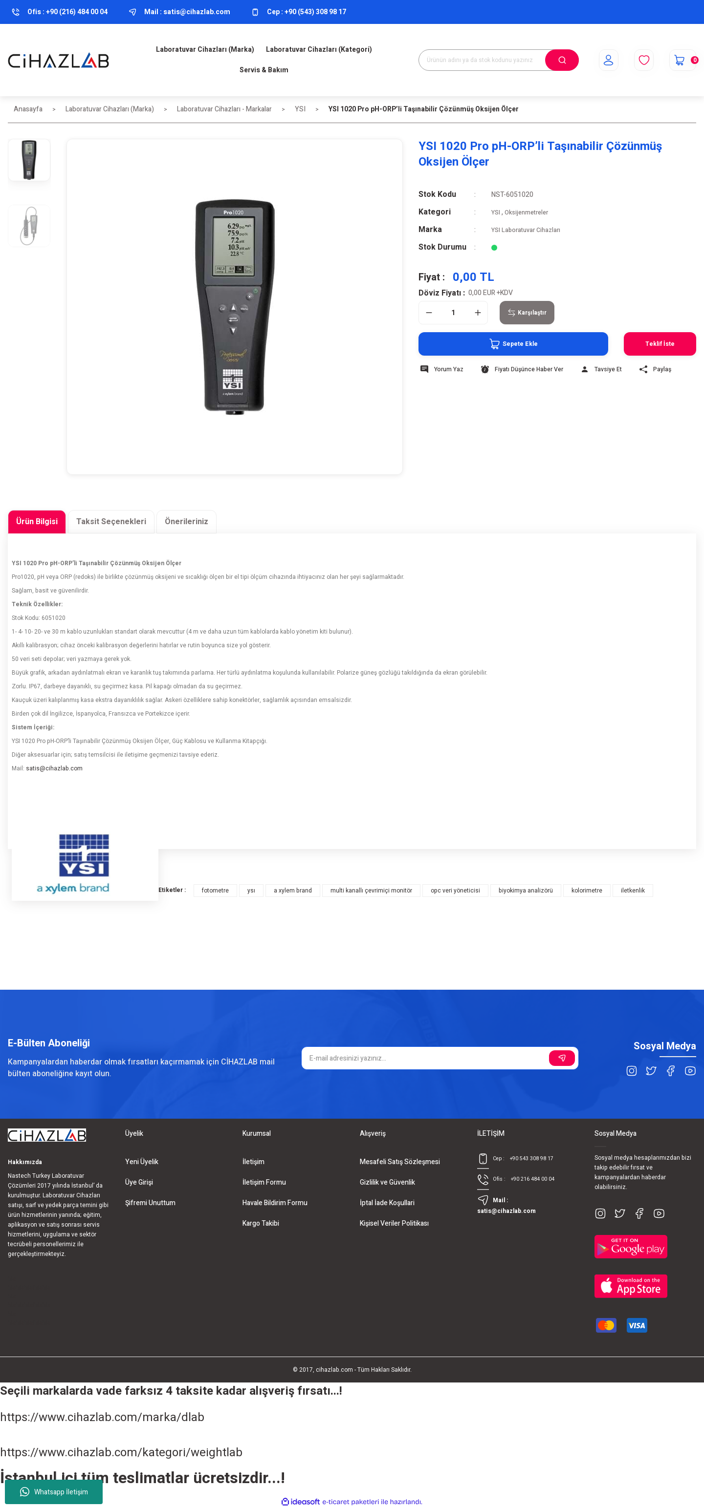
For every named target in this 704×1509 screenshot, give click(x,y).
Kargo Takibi (260, 1223)
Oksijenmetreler (530, 212)
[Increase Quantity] (477, 312)
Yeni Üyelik (141, 1162)
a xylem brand (293, 890)
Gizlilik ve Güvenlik (387, 1182)
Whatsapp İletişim (54, 1492)
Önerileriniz (186, 522)
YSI (496, 212)
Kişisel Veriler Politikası (394, 1223)
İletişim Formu (264, 1182)
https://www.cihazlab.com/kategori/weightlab (121, 1452)
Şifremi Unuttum (150, 1203)
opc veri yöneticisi (455, 890)
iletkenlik (633, 890)
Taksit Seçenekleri (111, 522)
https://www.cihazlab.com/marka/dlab (102, 1417)
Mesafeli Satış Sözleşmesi (400, 1162)
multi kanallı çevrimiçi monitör (371, 890)
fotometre (215, 890)
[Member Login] (594, 60)
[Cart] (678, 60)
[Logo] (58, 60)
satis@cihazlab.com (54, 768)
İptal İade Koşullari (387, 1203)
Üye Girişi (139, 1182)
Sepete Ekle (488, 344)
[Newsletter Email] (440, 1058)
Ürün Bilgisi (37, 522)
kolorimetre (587, 890)
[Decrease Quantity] (429, 312)
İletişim (253, 1162)
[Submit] (562, 1058)
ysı (251, 890)
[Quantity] (453, 312)
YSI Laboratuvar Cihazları (529, 230)
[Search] (498, 60)
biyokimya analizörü (526, 890)
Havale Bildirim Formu (275, 1203)
